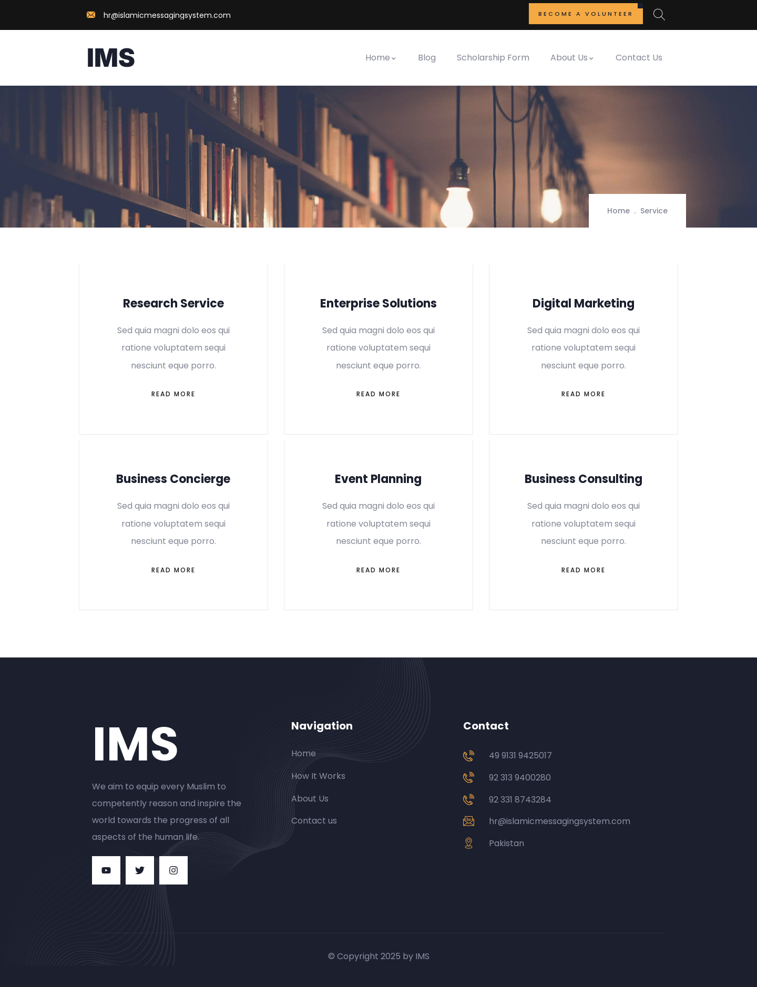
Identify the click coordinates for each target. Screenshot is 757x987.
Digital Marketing (584, 303)
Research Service (173, 303)
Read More (173, 393)
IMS (111, 57)
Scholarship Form (493, 58)
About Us (572, 58)
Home (381, 58)
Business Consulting (583, 479)
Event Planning (378, 479)
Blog (427, 58)
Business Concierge (173, 479)
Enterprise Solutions (378, 303)
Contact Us (639, 58)
